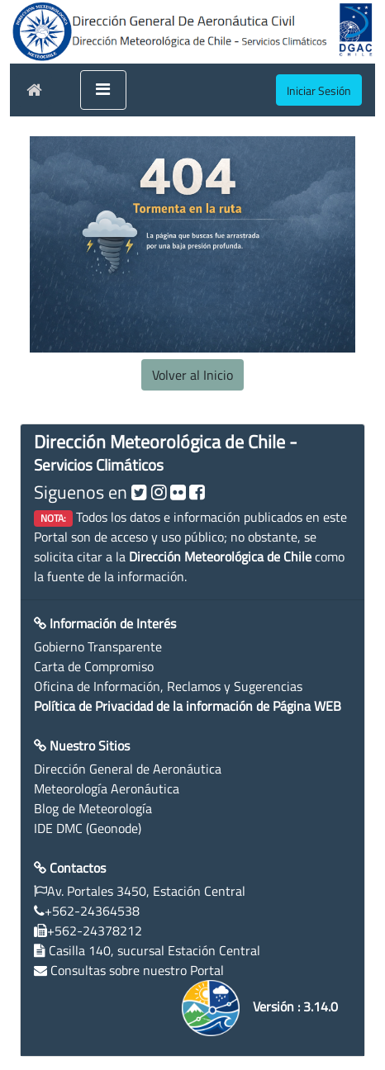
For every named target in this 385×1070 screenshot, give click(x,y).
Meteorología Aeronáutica (106, 788)
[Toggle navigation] (103, 90)
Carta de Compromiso (94, 666)
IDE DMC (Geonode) (87, 828)
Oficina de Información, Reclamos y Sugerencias (168, 686)
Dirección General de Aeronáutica (127, 769)
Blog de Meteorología (93, 808)
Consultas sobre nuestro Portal (137, 970)
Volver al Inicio (192, 375)
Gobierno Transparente (98, 646)
